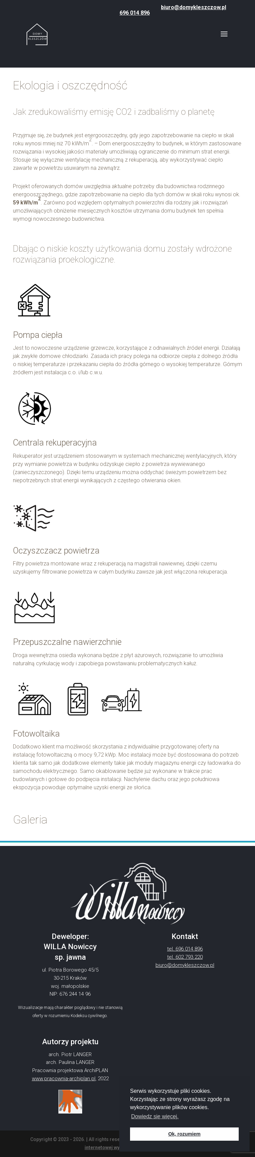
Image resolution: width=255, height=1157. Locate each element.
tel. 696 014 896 (185, 949)
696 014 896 (135, 13)
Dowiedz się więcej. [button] (155, 1116)
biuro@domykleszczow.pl (193, 7)
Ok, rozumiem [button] (184, 1134)
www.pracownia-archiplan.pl (63, 1078)
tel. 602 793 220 (185, 957)
